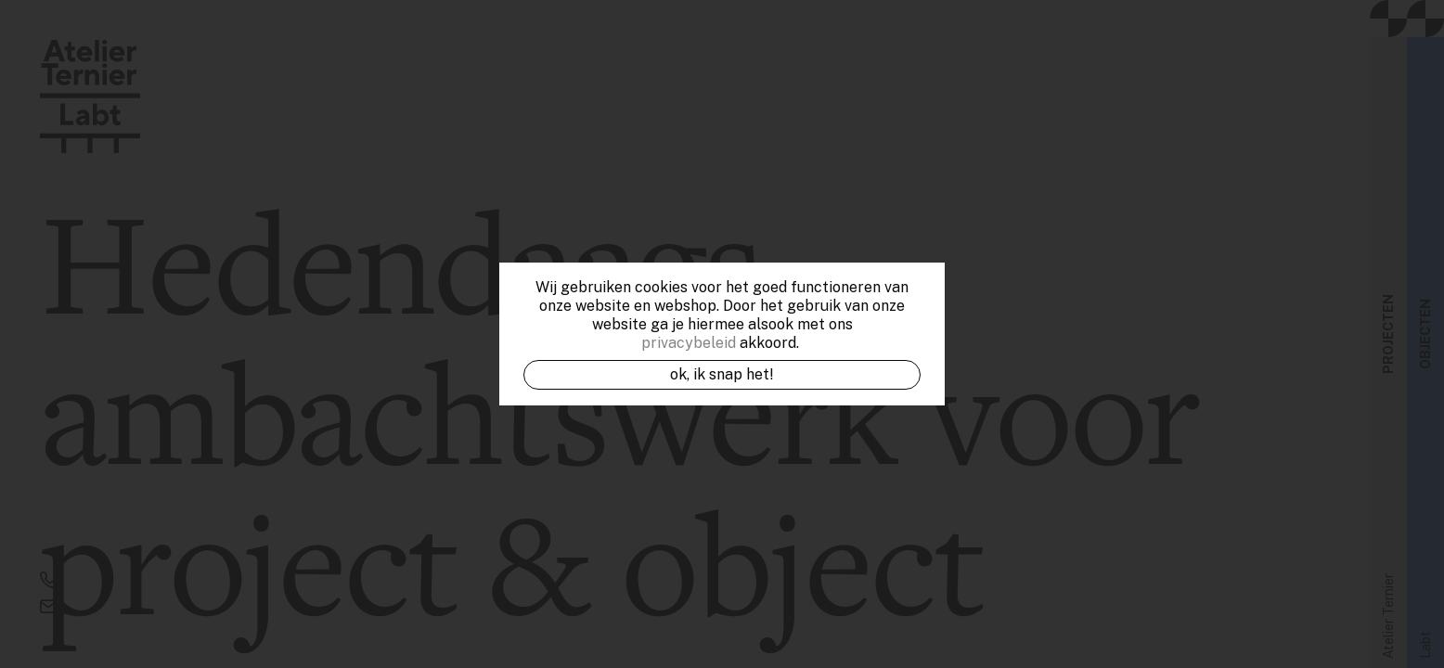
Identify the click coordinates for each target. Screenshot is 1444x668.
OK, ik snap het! (722, 374)
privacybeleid (688, 343)
